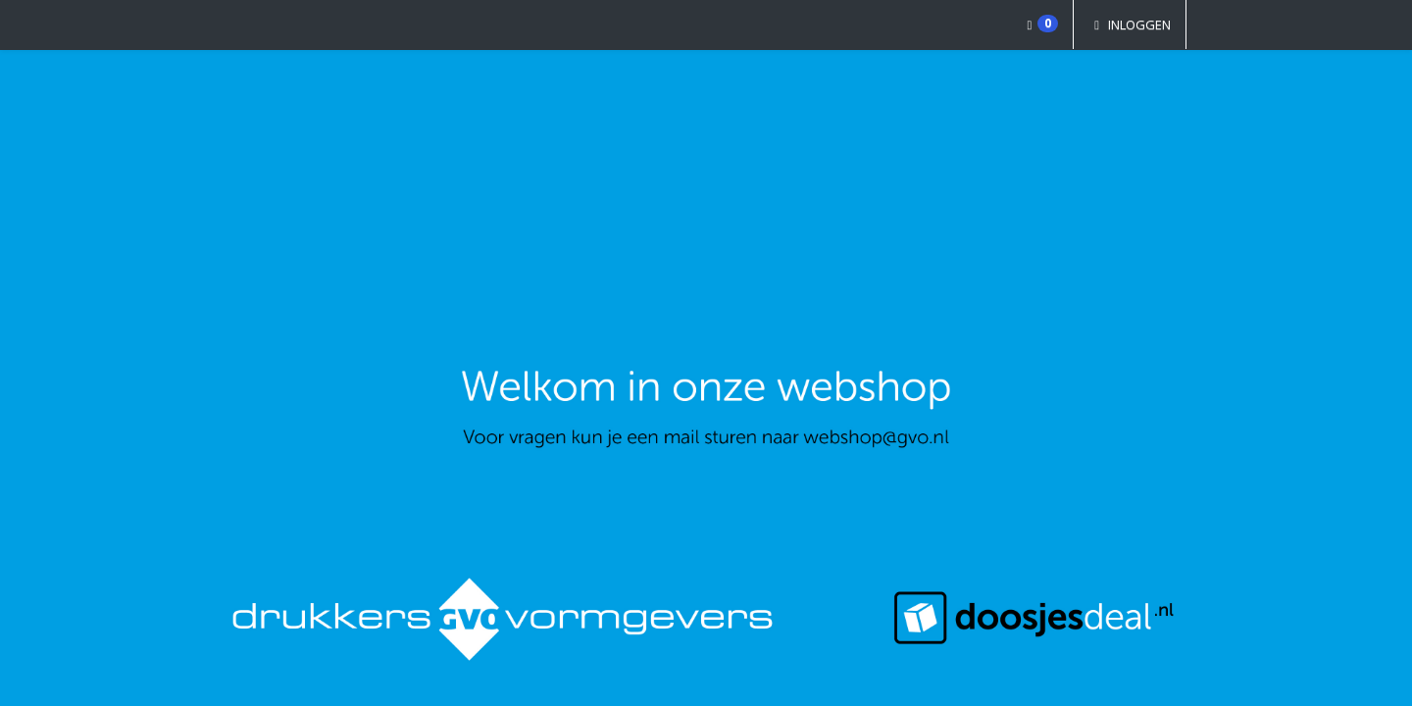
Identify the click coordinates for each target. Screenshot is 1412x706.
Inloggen (1129, 24)
